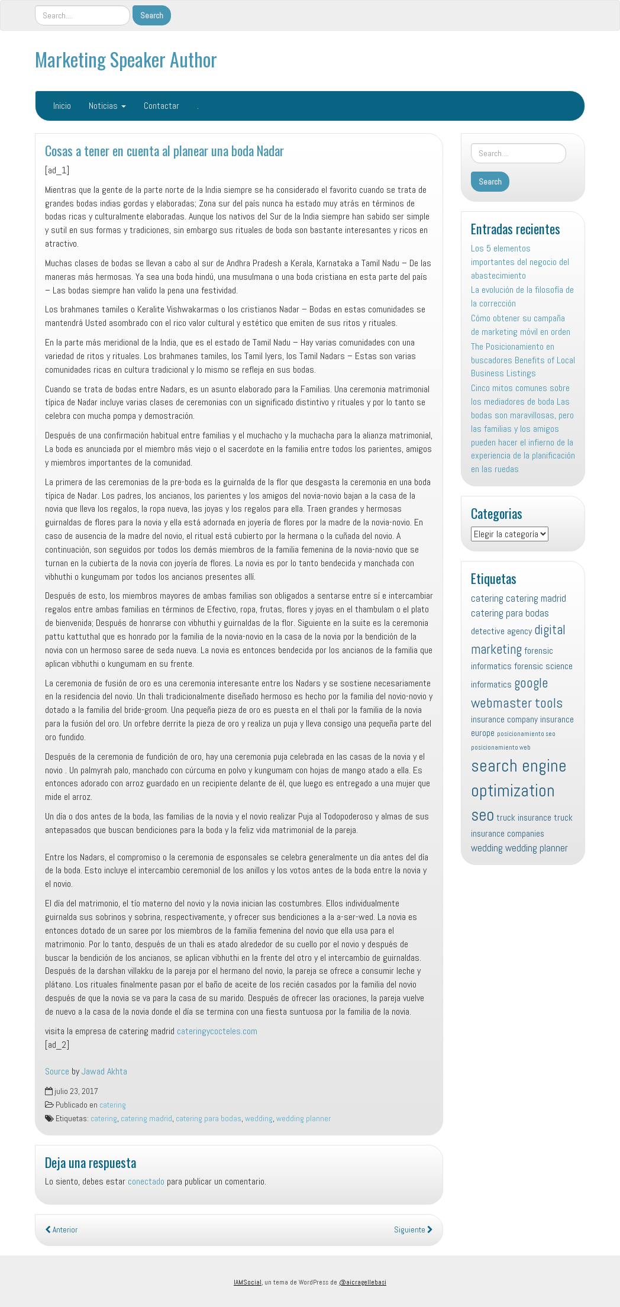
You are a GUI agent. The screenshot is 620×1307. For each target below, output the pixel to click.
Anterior (61, 1230)
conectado (146, 1181)
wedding (259, 1119)
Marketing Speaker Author (126, 59)
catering (112, 1105)
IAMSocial (247, 1282)
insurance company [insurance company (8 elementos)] (504, 719)
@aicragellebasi (362, 1282)
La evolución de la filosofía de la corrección (522, 296)
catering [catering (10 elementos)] (487, 598)
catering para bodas (208, 1119)
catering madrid (146, 1119)
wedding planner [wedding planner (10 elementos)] (536, 847)
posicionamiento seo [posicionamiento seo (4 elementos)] (526, 734)
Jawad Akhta (104, 1071)
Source (57, 1071)
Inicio (62, 105)
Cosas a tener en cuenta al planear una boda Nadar (164, 150)
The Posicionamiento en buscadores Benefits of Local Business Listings (523, 360)
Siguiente (413, 1230)
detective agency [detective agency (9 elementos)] (501, 631)
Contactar (161, 105)
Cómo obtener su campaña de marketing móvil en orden (520, 325)
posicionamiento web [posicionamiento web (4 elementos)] (501, 747)
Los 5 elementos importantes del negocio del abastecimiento (520, 262)
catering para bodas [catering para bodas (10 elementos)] (510, 612)
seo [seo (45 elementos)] (482, 814)
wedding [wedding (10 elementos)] (487, 847)
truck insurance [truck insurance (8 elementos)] (523, 817)
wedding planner (303, 1119)
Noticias (107, 105)
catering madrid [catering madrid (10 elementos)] (536, 598)
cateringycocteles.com (217, 1031)
